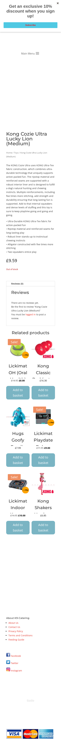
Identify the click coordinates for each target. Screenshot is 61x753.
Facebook (16, 655)
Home (9, 152)
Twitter (12, 663)
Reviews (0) (17, 283)
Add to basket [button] (18, 393)
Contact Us (14, 627)
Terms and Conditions (20, 635)
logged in (31, 314)
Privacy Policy (15, 631)
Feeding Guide (16, 639)
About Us (13, 622)
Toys (16, 152)
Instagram (14, 670)
